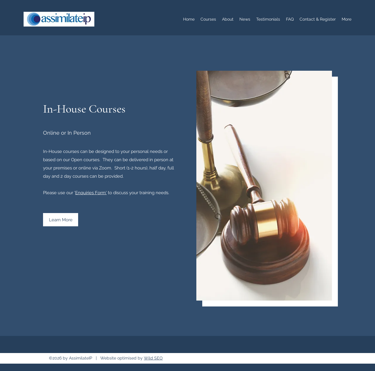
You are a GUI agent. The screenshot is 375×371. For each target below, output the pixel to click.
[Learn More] (60, 219)
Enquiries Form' (91, 192)
